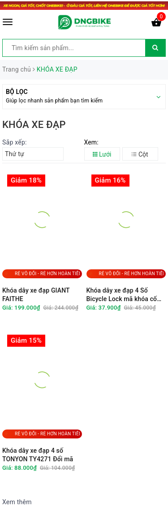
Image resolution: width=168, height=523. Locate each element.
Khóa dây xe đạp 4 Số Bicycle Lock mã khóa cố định (121, 295)
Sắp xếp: (14, 142)
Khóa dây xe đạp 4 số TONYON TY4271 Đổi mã (37, 455)
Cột (140, 154)
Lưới (102, 154)
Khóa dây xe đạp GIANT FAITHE (35, 295)
